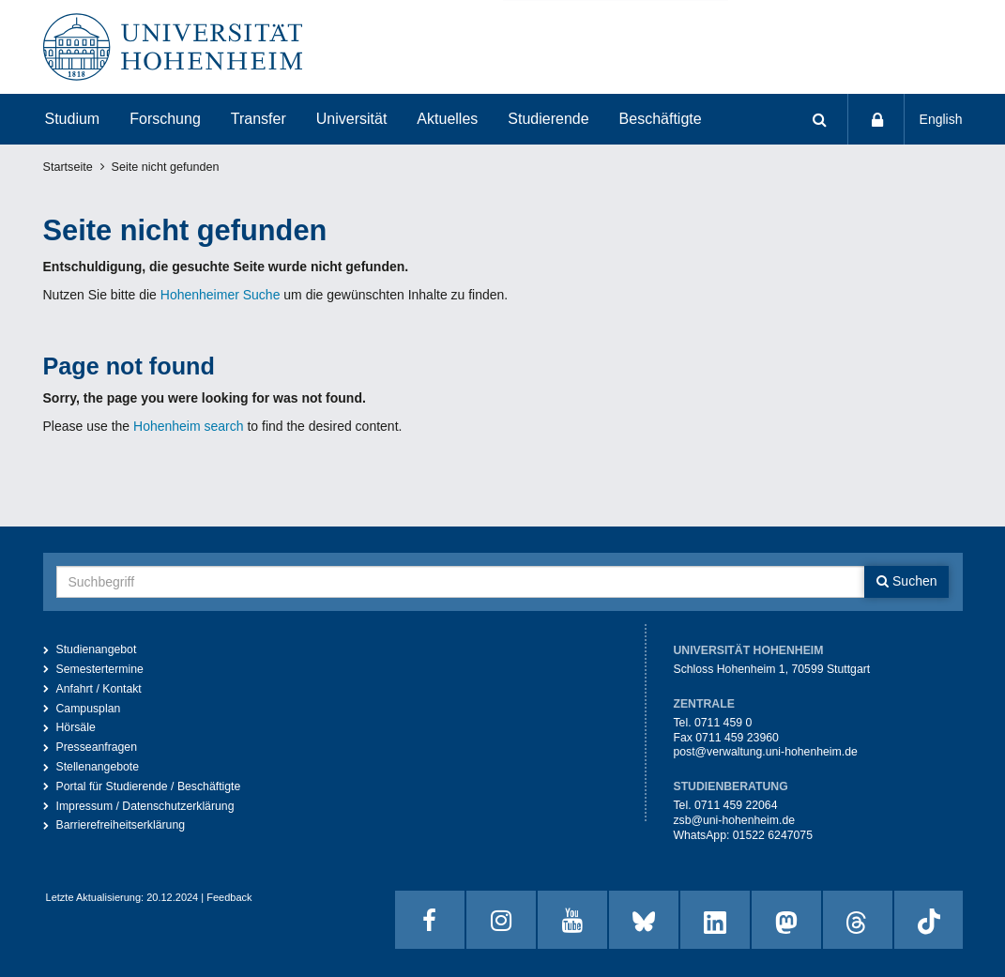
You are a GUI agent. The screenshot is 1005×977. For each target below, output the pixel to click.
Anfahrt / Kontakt (99, 688)
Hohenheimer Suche (220, 294)
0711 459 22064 (736, 805)
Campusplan (88, 708)
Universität (352, 119)
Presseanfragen (97, 747)
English (941, 119)
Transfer (258, 119)
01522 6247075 (773, 835)
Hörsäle (76, 727)
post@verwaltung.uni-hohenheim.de (765, 751)
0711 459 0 (723, 722)
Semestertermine (100, 669)
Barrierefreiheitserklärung (121, 825)
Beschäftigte (660, 119)
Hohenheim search (188, 426)
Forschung (165, 119)
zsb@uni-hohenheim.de (734, 820)
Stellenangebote (98, 766)
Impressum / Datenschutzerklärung (145, 806)
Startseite (68, 167)
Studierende (548, 119)
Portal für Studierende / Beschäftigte (148, 786)
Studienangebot (96, 649)
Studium (72, 119)
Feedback (228, 897)
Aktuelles (447, 119)
